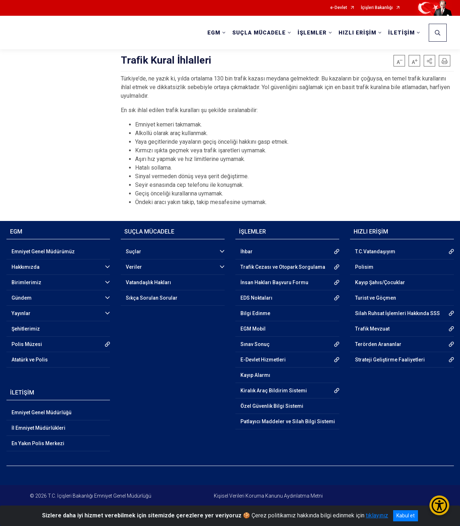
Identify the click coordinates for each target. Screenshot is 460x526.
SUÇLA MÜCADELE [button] (259, 32)
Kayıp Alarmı (255, 375)
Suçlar (133, 251)
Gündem (22, 298)
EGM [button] (213, 32)
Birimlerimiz (26, 282)
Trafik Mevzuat (372, 329)
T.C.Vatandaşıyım (375, 251)
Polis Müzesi (27, 344)
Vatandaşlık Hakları (148, 282)
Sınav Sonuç (255, 344)
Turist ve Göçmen (375, 298)
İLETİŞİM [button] (401, 32)
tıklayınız (377, 515)
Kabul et (405, 515)
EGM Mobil (253, 329)
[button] (429, 60)
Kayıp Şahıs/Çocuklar (380, 282)
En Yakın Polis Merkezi (38, 443)
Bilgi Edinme (255, 313)
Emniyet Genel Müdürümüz (43, 251)
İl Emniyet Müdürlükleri (38, 428)
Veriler (134, 267)
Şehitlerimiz (26, 329)
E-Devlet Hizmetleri (263, 360)
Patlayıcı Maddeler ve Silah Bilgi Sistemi (287, 421)
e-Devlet (338, 7)
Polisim (364, 267)
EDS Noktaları (256, 298)
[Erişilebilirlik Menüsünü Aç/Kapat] (439, 505)
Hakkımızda (26, 267)
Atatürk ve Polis (30, 360)
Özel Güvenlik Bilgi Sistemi (271, 406)
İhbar (246, 251)
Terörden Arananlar (378, 344)
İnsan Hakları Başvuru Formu (274, 282)
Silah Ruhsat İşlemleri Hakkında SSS (397, 313)
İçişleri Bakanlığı (377, 7)
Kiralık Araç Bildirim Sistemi (273, 390)
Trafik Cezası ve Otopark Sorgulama (282, 267)
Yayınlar (21, 313)
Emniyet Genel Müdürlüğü (42, 412)
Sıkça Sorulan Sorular (152, 298)
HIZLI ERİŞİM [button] (357, 32)
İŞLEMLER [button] (312, 32)
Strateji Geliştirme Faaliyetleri (390, 360)
